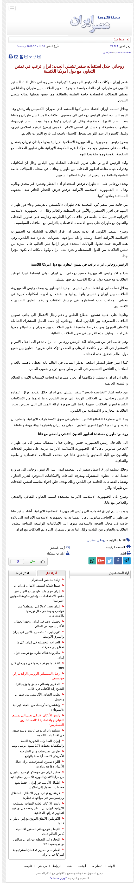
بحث (67, 865)
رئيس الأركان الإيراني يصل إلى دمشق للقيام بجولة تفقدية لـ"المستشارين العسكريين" (36, 720)
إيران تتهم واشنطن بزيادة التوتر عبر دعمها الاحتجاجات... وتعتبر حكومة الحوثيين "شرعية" (35, 595)
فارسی (26, 865)
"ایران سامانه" (55, 878)
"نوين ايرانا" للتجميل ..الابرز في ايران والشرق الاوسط (36, 634)
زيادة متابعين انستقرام (45, 580)
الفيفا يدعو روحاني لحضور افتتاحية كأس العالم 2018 (38, 831)
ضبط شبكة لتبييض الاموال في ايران (37, 585)
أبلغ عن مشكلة (55, 553)
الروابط (54, 865)
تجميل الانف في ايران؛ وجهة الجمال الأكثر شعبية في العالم (37, 624)
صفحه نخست (120, 52)
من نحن (39, 865)
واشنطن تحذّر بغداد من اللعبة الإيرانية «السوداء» (36, 707)
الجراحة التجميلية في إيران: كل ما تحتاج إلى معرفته (37, 645)
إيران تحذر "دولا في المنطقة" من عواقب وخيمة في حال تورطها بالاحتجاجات (39, 611)
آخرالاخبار (49, 573)
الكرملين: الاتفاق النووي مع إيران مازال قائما (34, 821)
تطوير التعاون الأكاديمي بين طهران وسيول (37, 697)
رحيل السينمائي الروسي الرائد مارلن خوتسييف (36, 676)
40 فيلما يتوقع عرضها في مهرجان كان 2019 (35, 665)
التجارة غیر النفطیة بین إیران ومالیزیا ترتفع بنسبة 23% (36, 842)
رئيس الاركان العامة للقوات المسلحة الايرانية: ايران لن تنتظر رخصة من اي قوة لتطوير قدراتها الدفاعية (35, 808)
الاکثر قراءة (20, 573)
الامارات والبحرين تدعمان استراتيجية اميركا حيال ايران (36, 852)
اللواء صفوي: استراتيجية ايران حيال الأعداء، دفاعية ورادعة (36, 764)
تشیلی (88, 540)
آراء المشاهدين (117, 573)
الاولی (109, 865)
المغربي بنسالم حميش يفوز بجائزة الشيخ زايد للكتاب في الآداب (37, 686)
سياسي (105, 52)
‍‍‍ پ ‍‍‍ (30, 56)
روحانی (99, 540)
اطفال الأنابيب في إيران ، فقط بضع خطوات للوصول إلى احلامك (37, 785)
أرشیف (79, 865)
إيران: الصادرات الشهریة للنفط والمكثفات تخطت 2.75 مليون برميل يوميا (35, 743)
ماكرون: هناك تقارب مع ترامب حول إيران (36, 655)
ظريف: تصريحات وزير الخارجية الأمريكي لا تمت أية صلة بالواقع (39, 754)
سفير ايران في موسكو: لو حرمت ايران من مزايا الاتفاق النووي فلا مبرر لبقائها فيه (34, 774)
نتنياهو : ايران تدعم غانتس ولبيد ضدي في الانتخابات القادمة (35, 733)
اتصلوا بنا (94, 865)
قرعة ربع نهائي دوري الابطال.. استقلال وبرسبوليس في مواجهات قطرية (35, 795)
